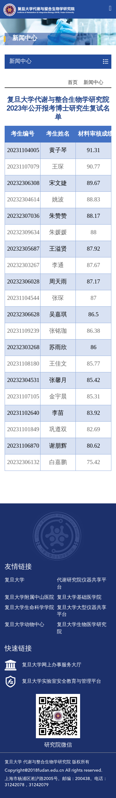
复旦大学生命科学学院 (29, 607)
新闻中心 (93, 82)
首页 (73, 82)
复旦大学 (14, 580)
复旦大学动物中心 (24, 624)
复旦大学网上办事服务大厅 (43, 665)
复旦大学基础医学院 (79, 597)
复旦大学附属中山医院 (29, 597)
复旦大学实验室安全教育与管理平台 (53, 681)
